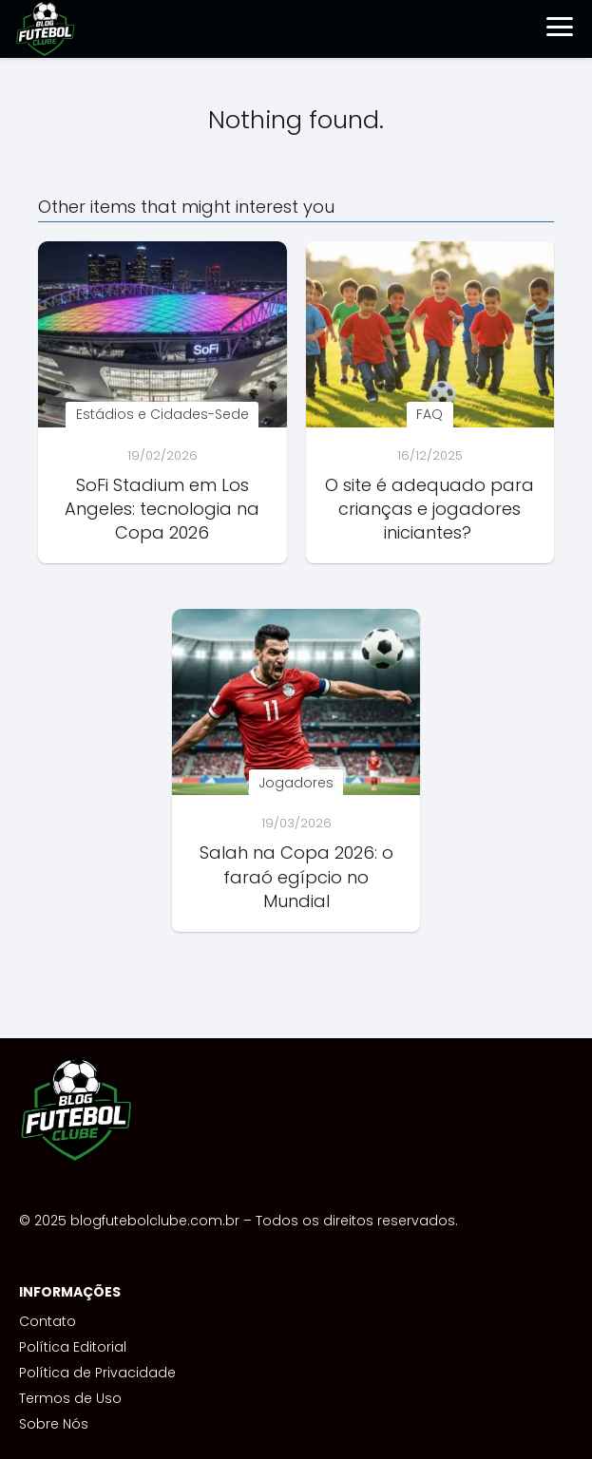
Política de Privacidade (97, 1372)
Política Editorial (72, 1346)
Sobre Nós (53, 1423)
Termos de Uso (70, 1398)
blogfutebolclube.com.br (154, 1220)
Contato (47, 1321)
